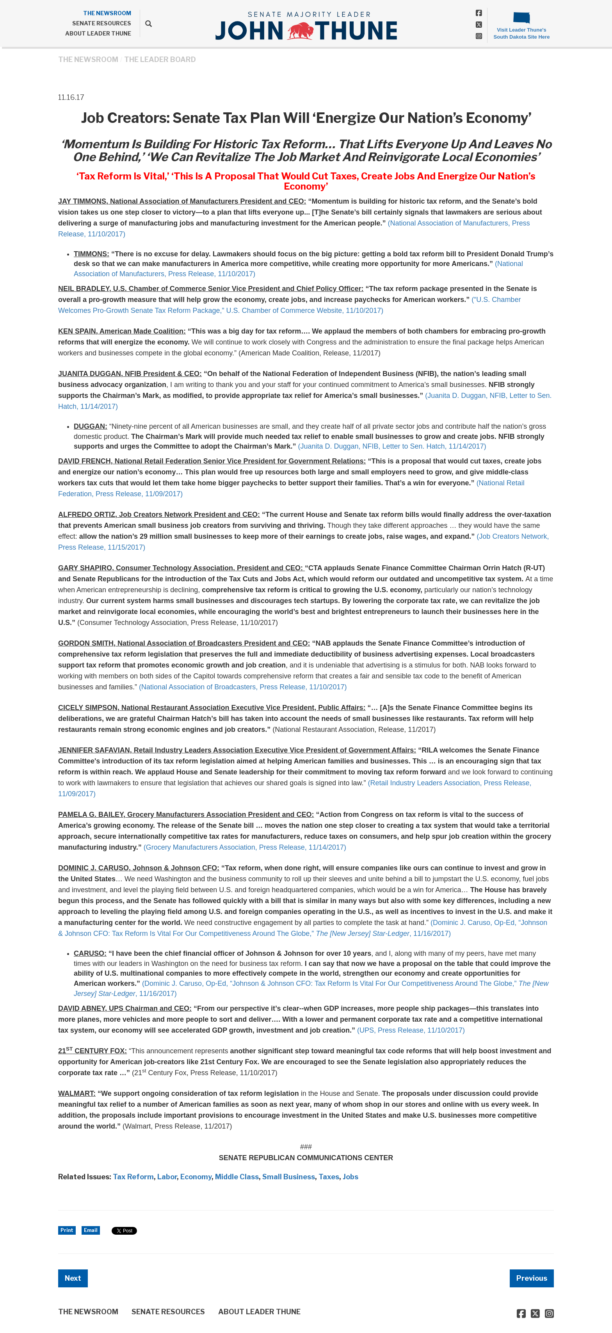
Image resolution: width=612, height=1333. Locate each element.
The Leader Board (160, 59)
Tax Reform (133, 1177)
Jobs (350, 1177)
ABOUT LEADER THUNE (98, 33)
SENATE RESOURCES (101, 23)
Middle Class (237, 1177)
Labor (167, 1177)
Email (91, 1230)
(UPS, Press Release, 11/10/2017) (411, 1030)
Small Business (288, 1177)
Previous (531, 1278)
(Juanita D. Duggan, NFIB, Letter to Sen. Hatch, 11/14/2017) (392, 446)
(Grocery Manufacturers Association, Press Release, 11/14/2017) (245, 847)
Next (73, 1278)
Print (66, 1230)
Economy (196, 1177)
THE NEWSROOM (107, 13)
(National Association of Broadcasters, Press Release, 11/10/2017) (243, 687)
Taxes (328, 1177)
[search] (146, 23)
